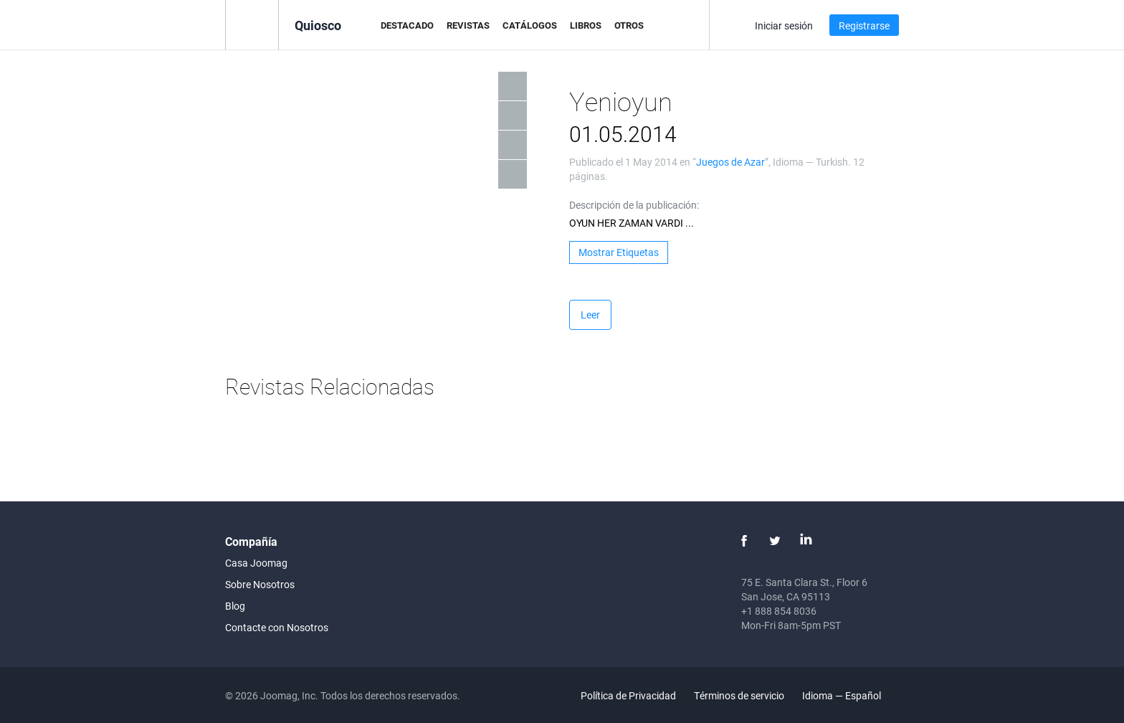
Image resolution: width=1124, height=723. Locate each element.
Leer (590, 314)
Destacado (407, 25)
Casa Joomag (256, 563)
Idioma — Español (849, 695)
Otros (629, 25)
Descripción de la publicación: (634, 205)
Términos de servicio (739, 695)
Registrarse (864, 25)
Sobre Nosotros (260, 584)
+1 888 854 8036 (778, 611)
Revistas (468, 25)
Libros (585, 25)
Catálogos (530, 25)
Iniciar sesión (784, 25)
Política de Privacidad (628, 695)
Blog (235, 606)
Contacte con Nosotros (276, 627)
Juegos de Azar (730, 162)
